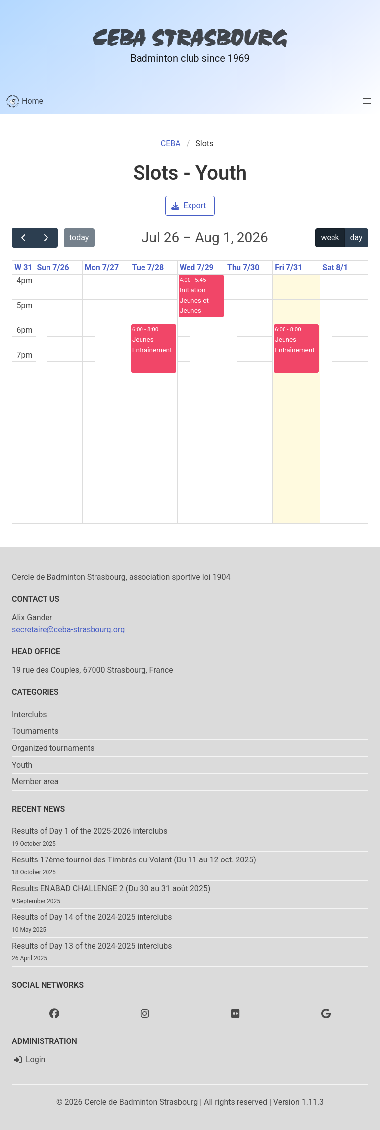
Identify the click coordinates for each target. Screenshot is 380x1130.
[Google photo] (326, 1013)
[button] (367, 101)
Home (24, 101)
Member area (35, 781)
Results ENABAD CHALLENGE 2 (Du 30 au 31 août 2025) (111, 888)
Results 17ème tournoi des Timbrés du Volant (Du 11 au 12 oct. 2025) (134, 859)
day (356, 237)
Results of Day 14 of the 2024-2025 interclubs (92, 917)
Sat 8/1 (335, 267)
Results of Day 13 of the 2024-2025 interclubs (92, 945)
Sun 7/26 (53, 267)
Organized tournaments (53, 748)
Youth (22, 764)
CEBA (171, 143)
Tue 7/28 (148, 267)
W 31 (23, 267)
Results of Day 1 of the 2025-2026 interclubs (90, 831)
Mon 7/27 (102, 267)
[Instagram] (145, 1013)
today (79, 237)
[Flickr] (235, 1013)
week (330, 237)
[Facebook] (54, 1013)
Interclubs (29, 714)
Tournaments (35, 731)
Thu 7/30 (243, 267)
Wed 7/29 (197, 267)
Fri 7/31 (288, 267)
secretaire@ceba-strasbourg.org (68, 629)
